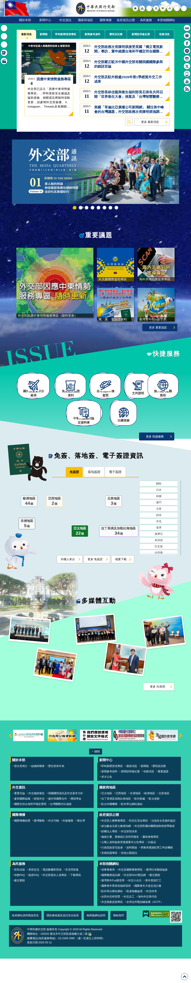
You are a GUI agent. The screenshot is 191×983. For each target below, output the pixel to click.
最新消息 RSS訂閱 (129, 121)
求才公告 (106, 801)
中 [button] (162, 8)
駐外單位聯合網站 (112, 915)
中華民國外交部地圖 (89, 958)
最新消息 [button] (4, 28)
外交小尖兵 (135, 904)
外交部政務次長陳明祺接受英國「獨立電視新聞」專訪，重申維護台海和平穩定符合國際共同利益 (128, 49)
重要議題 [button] (4, 36)
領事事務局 (108, 893)
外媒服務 (68, 845)
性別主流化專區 (138, 845)
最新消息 (26, 34)
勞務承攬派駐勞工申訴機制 (157, 871)
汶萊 (158, 534)
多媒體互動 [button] (4, 61)
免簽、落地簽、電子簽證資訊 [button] (4, 52)
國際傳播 (106, 20)
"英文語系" (149, 8)
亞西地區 (54, 526)
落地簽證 (94, 497)
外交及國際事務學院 (130, 893)
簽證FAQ (33, 899)
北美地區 (113, 526)
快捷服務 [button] (4, 44)
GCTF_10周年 (92, 207)
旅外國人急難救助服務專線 (187, 28)
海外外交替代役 (147, 920)
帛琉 (158, 546)
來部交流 (34, 893)
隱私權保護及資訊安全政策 (63, 939)
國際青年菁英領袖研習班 (116, 910)
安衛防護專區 (109, 877)
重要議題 (99, 235)
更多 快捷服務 (155, 460)
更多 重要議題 (158, 334)
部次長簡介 (21, 790)
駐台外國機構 (109, 828)
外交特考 (151, 915)
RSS (187, 89)
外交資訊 (65, 20)
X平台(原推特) (187, 66)
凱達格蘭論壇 (134, 915)
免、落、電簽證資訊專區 (116, 207)
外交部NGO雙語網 (135, 899)
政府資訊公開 (126, 20)
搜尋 (184, 8)
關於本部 (25, 20)
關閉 (97, 775)
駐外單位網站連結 (132, 828)
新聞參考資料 (92, 34)
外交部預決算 (129, 855)
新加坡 (159, 565)
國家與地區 (85, 20)
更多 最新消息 (150, 121)
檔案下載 (121, 584)
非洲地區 (27, 549)
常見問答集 (72, 893)
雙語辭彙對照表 (52, 893)
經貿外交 (39, 823)
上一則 (10, 760)
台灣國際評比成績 (60, 828)
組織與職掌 (38, 790)
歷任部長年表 (56, 790)
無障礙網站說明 (96, 939)
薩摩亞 (159, 559)
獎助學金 (76, 823)
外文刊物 (53, 845)
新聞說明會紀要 (140, 34)
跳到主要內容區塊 (1, 1)
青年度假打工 (153, 904)
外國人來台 (68, 584)
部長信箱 (187, 35)
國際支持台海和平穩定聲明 (30, 828)
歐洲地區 (29, 526)
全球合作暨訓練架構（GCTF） (144, 926)
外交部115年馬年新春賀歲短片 (80, 207)
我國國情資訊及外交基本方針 (65, 817)
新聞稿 (43, 34)
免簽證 (69, 497)
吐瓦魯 (159, 571)
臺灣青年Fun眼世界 (113, 904)
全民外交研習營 (110, 920)
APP (187, 73)
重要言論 (19, 817)
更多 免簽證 (95, 584)
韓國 (158, 521)
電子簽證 (121, 497)
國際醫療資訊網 (110, 899)
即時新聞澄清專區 (65, 34)
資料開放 (131, 871)
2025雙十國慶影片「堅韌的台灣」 (86, 207)
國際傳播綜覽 (22, 845)
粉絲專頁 (187, 43)
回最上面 (184, 976)
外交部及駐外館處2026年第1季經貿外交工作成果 (128, 79)
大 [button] (156, 8)
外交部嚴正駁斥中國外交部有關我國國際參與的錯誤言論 (128, 64)
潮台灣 (81, 845)
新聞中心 (45, 20)
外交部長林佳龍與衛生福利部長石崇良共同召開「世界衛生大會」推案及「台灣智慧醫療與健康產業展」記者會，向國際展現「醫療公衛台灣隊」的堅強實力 (128, 94)
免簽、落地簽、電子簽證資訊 (99, 480)
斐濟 (158, 552)
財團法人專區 (109, 855)
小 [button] (169, 8)
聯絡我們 (118, 939)
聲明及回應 (115, 34)
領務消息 (164, 34)
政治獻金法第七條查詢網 (116, 850)
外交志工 (129, 920)
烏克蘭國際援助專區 (104, 207)
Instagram (187, 58)
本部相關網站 (166, 20)
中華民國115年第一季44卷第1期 (74, 207)
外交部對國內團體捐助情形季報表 (154, 850)
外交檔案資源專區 (112, 926)
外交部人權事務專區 (113, 845)
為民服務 (146, 20)
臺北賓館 (154, 899)
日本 (158, 515)
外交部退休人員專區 (55, 899)
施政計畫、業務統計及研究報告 (120, 861)
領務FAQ (19, 899)
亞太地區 (80, 556)
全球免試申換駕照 (110, 207)
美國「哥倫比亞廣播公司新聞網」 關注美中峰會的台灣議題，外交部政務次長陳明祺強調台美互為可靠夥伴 (129, 109)
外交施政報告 (37, 817)
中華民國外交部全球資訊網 (95, 8)
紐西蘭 (159, 577)
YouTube (187, 81)
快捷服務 (166, 361)
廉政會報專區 (151, 861)
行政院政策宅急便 (112, 871)
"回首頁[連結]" (135, 8)
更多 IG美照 (157, 711)
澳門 (158, 527)
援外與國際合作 (57, 823)
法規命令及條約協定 (163, 845)
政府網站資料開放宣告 (25, 939)
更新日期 (32, 966)
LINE (187, 51)
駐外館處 (139, 823)
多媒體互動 (98, 625)
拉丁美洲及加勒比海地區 (118, 556)
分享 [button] (177, 8)
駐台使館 (154, 823)
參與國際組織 (22, 823)
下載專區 (75, 899)
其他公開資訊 (129, 877)
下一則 (180, 760)
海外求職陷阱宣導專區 (98, 207)
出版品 (152, 866)
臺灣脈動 (39, 845)
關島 (158, 508)
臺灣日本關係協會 (157, 893)
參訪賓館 (19, 904)
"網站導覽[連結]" (142, 8)
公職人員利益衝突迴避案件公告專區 (122, 866)
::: (13, 24)
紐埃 (158, 540)
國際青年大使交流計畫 (147, 910)
